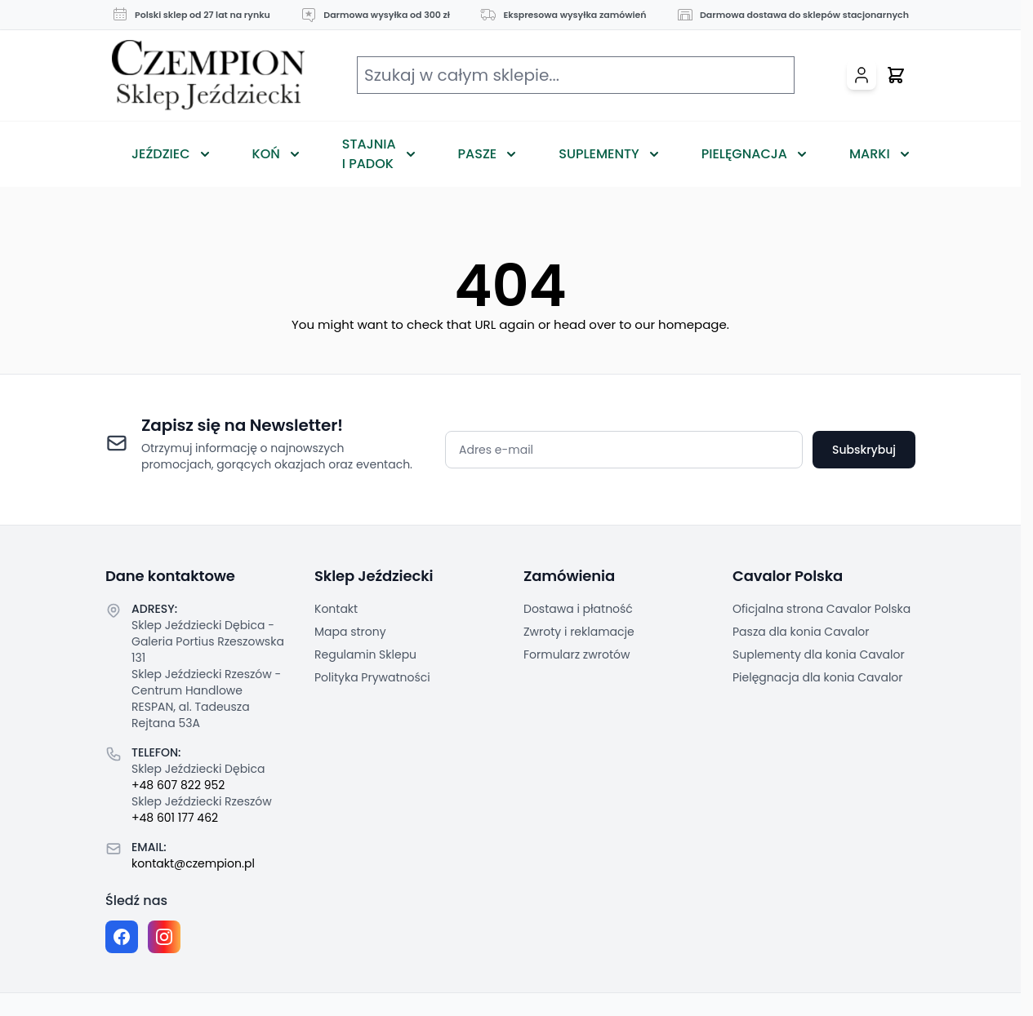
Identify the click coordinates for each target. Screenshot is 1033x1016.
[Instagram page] (164, 937)
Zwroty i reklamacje (578, 631)
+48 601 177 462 (174, 818)
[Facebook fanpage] (121, 937)
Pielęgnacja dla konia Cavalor (817, 677)
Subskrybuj (864, 449)
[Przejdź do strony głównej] (208, 75)
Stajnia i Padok (369, 154)
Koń (266, 153)
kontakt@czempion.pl (193, 863)
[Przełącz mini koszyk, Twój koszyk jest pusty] (896, 75)
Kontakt (336, 609)
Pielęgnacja (744, 153)
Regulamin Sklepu (365, 654)
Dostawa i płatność (578, 609)
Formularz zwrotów (576, 654)
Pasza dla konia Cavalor (801, 631)
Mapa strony (350, 631)
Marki (869, 153)
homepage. (693, 324)
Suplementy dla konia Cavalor (818, 654)
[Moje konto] (861, 75)
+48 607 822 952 (178, 785)
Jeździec (160, 153)
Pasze (477, 153)
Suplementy (599, 153)
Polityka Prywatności (372, 677)
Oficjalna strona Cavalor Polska (821, 609)
